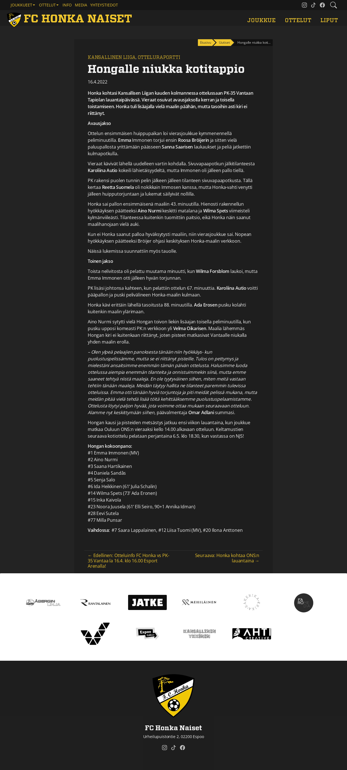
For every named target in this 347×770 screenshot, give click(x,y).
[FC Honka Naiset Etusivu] (70, 19)
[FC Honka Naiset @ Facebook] (322, 5)
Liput (329, 20)
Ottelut (298, 20)
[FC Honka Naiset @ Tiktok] (313, 5)
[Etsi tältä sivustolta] (333, 5)
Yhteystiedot (104, 5)
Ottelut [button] (47, 5)
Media (81, 5)
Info (67, 5)
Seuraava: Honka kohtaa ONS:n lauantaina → (227, 558)
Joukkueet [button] (21, 5)
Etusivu (205, 42)
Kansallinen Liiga (112, 57)
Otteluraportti (159, 57)
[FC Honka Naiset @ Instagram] (304, 5)
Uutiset (224, 42)
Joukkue (261, 20)
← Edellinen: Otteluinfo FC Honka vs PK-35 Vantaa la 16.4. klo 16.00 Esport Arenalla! (128, 560)
